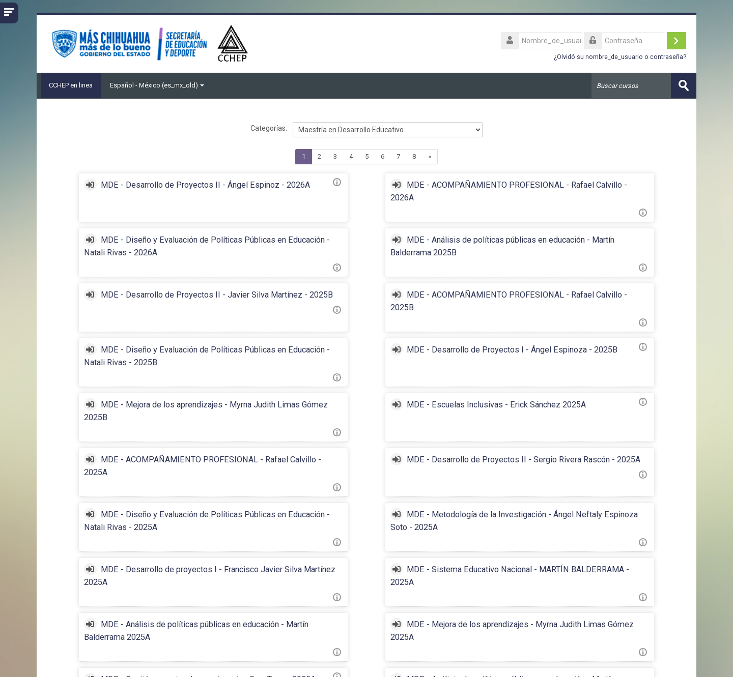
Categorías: (268, 128)
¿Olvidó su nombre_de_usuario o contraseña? (620, 57)
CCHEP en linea (69, 85)
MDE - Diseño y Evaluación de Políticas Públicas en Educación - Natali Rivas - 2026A (570, 197)
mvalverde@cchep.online (187, 661)
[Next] (430, 156)
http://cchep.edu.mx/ (87, 661)
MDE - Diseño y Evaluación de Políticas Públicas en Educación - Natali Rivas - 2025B (160, 320)
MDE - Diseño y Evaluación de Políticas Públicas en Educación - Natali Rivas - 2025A (160, 442)
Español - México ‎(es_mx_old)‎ (157, 85)
